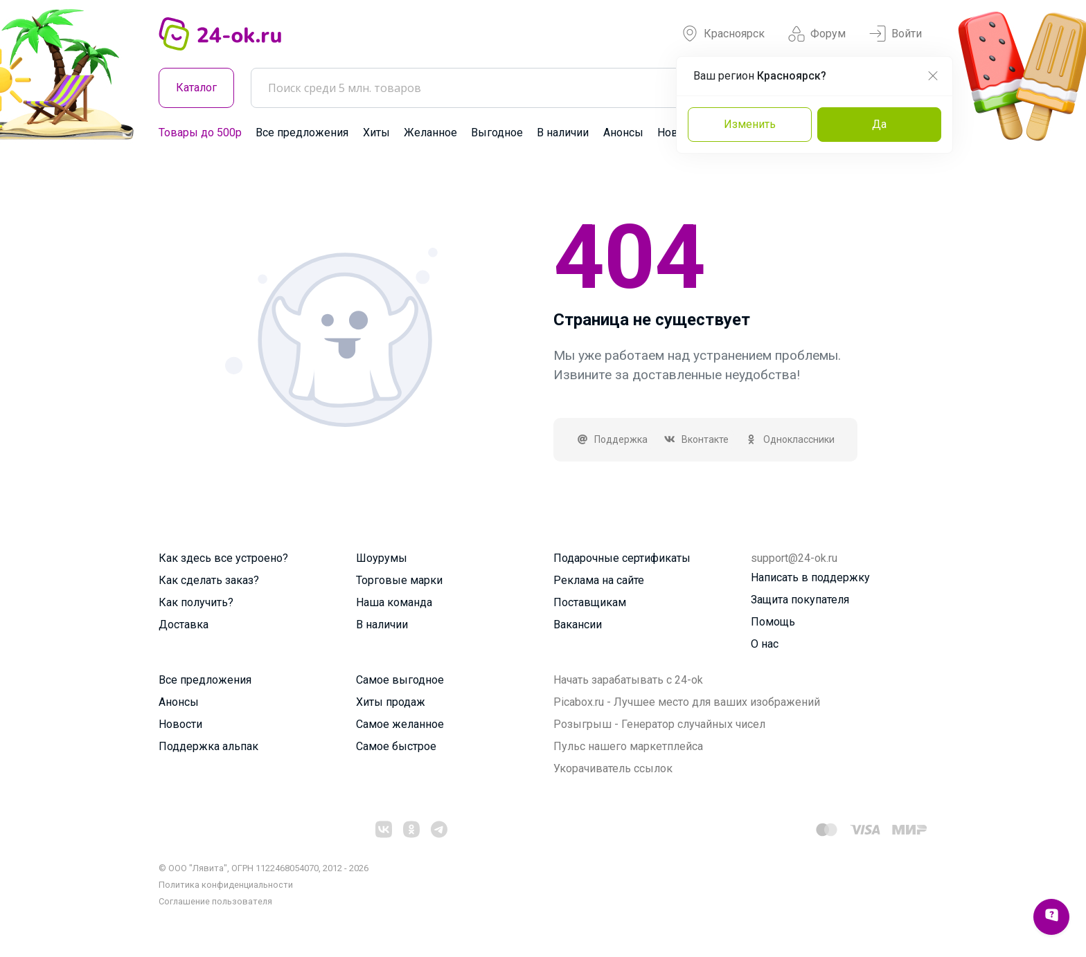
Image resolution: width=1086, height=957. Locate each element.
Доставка (183, 624)
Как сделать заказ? (209, 580)
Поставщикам (589, 602)
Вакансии (577, 624)
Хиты (376, 132)
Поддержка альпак (208, 746)
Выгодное (497, 132)
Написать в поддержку (810, 577)
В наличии (563, 132)
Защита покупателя (800, 599)
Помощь (773, 621)
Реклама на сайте (598, 580)
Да (879, 124)
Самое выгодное (400, 679)
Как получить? (196, 602)
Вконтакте (696, 439)
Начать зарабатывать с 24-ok (628, 679)
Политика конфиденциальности (226, 884)
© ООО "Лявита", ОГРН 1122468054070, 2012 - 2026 (263, 868)
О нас (764, 643)
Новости (180, 724)
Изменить (750, 124)
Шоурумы (381, 558)
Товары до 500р (200, 132)
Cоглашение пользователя (215, 901)
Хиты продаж (390, 702)
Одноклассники (790, 439)
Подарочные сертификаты (622, 558)
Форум (817, 34)
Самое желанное (400, 724)
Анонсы (623, 132)
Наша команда (394, 602)
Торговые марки (399, 580)
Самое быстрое (396, 746)
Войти (895, 34)
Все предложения (302, 132)
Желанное (430, 132)
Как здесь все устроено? (223, 558)
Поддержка (612, 439)
